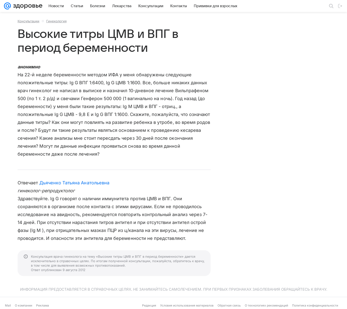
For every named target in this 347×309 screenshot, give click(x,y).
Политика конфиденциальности (315, 305)
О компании (23, 305)
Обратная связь (229, 305)
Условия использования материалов (187, 305)
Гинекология (56, 21)
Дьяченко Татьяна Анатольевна (74, 182)
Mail (8, 305)
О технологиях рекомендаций (266, 305)
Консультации (28, 21)
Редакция (149, 305)
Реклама (42, 305)
